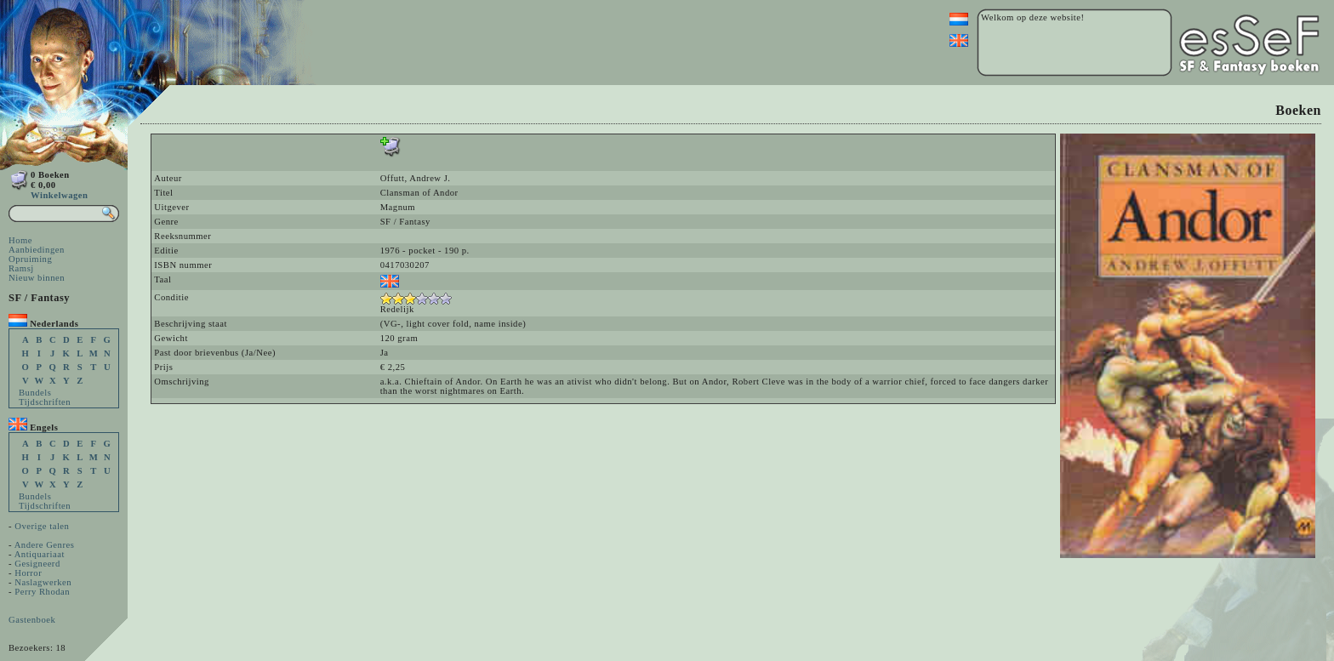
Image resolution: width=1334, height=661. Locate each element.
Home (20, 240)
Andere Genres (44, 545)
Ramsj (21, 268)
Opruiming (30, 259)
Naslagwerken (42, 582)
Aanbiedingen (37, 249)
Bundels (35, 392)
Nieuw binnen (37, 277)
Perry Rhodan (42, 591)
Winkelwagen (59, 195)
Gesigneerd (37, 563)
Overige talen (41, 526)
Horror (28, 573)
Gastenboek (32, 619)
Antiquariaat (39, 554)
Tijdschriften (45, 402)
